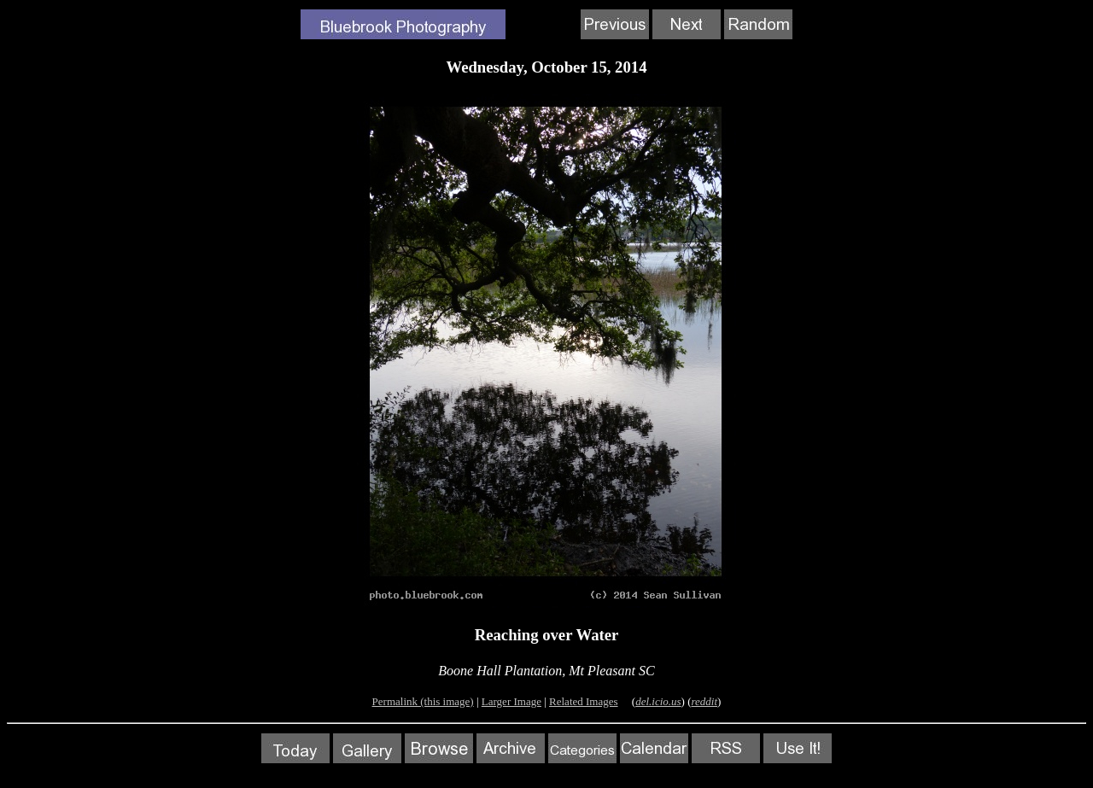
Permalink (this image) (423, 701)
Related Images (583, 701)
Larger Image (511, 701)
